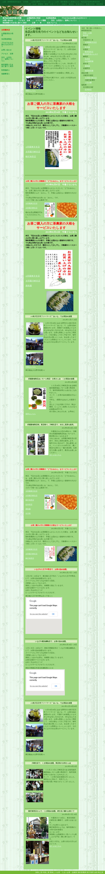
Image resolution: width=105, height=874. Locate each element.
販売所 (85, 35)
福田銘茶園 (89, 71)
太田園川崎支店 (91, 78)
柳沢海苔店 (29, 500)
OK (53, 614)
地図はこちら (30, 91)
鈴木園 (87, 47)
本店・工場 (87, 33)
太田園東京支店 (91, 42)
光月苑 (87, 59)
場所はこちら (30, 414)
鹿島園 (87, 66)
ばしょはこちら (55, 455)
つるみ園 (88, 82)
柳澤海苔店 (89, 52)
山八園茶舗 (89, 61)
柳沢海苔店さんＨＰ (90, 54)
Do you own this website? (39, 614)
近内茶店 (88, 90)
